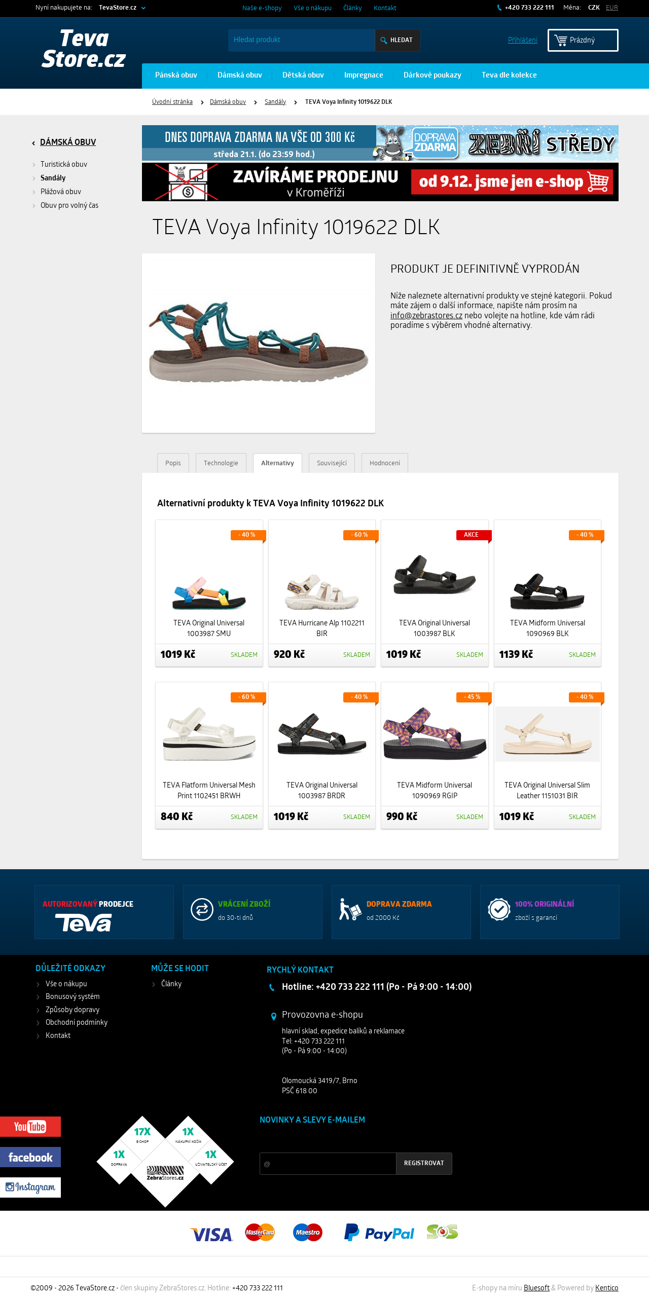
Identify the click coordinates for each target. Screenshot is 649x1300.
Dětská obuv (303, 76)
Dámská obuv (240, 76)
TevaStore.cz (117, 8)
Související (332, 463)
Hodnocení (385, 463)
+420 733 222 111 (528, 8)
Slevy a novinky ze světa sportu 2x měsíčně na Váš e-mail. (346, 1139)
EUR (612, 8)
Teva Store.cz (84, 50)
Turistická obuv (64, 165)
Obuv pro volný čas (69, 206)
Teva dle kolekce (509, 76)
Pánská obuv (176, 76)
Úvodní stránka (172, 102)
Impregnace (363, 76)
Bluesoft (537, 1288)
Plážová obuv (61, 192)
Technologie (221, 463)
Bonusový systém (73, 997)
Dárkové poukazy (432, 76)
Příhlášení (522, 40)
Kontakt (385, 8)
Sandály (275, 102)
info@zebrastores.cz (426, 316)
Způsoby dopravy (72, 1010)
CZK (594, 8)
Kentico (607, 1288)
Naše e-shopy (262, 8)
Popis (173, 463)
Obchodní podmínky (76, 1023)
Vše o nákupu (313, 8)
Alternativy (277, 463)
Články (352, 8)
